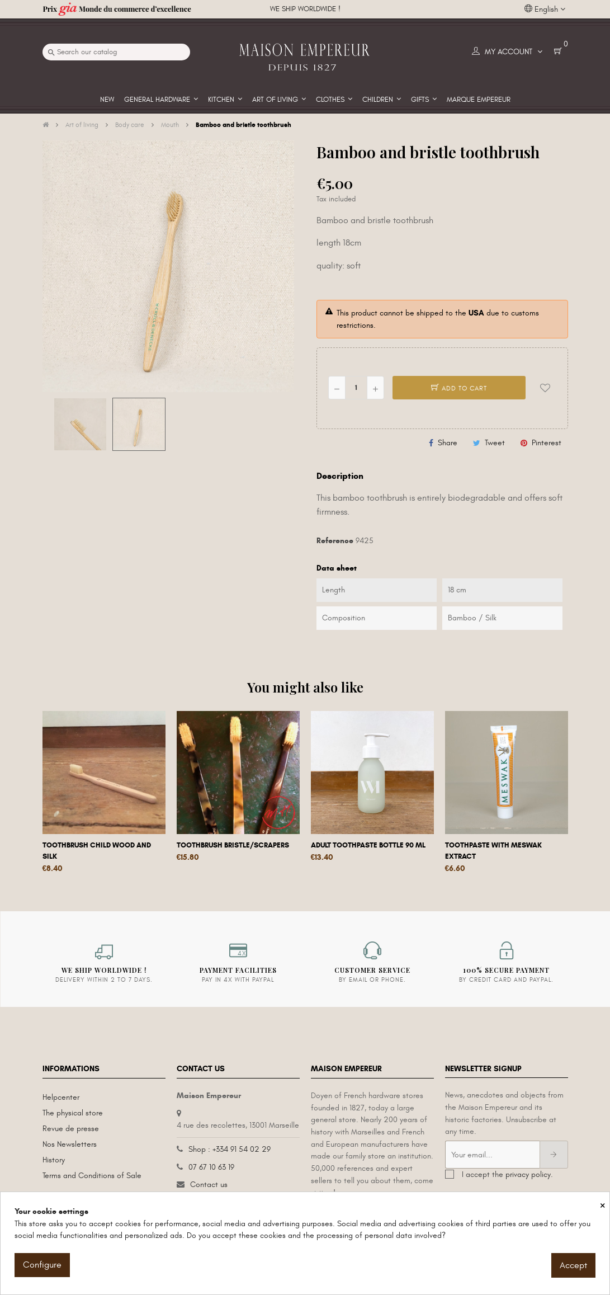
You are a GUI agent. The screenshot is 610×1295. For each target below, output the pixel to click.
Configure (42, 1265)
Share (447, 443)
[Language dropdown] (544, 9)
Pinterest (546, 443)
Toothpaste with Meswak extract (493, 851)
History (53, 1160)
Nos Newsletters (69, 1144)
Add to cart (459, 388)
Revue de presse (70, 1128)
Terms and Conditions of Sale (91, 1175)
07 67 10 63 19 (211, 1167)
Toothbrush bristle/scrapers (233, 845)
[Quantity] (356, 387)
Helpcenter (60, 1097)
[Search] (116, 52)
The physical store (72, 1113)
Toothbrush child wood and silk (96, 851)
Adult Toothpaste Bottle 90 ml (368, 845)
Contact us (209, 1184)
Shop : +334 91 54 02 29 (229, 1149)
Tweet (495, 443)
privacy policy (528, 1174)
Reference (334, 540)
